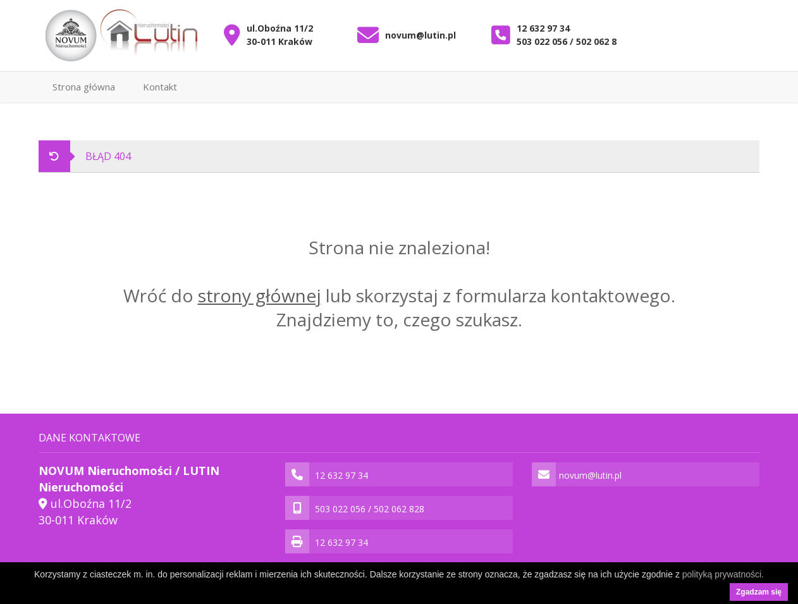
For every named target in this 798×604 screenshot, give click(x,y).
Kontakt (160, 86)
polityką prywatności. (723, 574)
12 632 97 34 (543, 28)
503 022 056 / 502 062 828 (572, 41)
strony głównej (259, 295)
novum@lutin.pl (420, 35)
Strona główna (83, 86)
